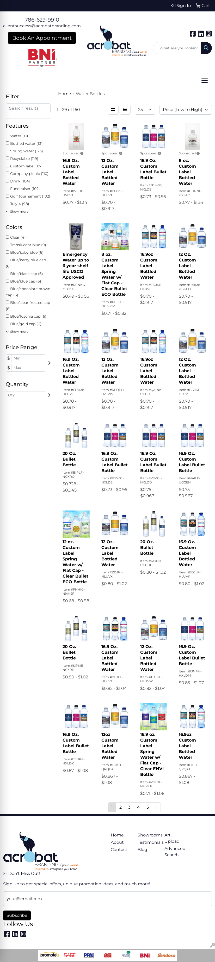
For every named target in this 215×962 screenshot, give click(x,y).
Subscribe (17, 915)
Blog (142, 849)
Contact (119, 849)
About (117, 842)
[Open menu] (204, 80)
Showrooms (148, 835)
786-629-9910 (42, 20)
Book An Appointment (42, 38)
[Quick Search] (177, 48)
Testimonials (148, 842)
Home (117, 835)
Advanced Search (174, 851)
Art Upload (172, 838)
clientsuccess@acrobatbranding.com (42, 25)
